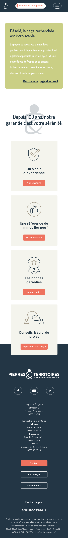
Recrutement (34, 485)
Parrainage (34, 474)
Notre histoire (34, 183)
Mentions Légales (34, 502)
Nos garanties (34, 292)
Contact (34, 463)
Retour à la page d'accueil (40, 81)
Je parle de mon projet (34, 346)
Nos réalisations (34, 237)
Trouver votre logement (30, 6)
